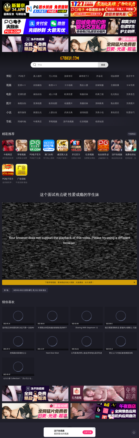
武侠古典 (68, 112)
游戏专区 (68, 76)
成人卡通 (53, 94)
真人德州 (37, 76)
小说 (8, 112)
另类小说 (99, 112)
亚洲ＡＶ (22, 85)
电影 (8, 94)
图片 (8, 103)
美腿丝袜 (84, 103)
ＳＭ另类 (130, 85)
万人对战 (53, 76)
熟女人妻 (84, 85)
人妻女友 (53, 112)
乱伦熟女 (115, 94)
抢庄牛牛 (130, 76)
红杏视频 (84, 121)
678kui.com (69, 58)
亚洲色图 (37, 103)
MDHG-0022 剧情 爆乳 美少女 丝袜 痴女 (29, 290)
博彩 (8, 76)
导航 (8, 121)
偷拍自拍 (37, 94)
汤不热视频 (68, 121)
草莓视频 (53, 121)
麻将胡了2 (84, 76)
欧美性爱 (68, 94)
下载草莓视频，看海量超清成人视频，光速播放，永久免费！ (90, 282)
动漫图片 (68, 103)
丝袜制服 (99, 85)
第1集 (6, 290)
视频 (8, 85)
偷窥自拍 (22, 103)
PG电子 (22, 76)
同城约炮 (22, 121)
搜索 (103, 64)
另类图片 (130, 103)
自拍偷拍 (37, 85)
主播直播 (115, 85)
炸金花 (99, 76)
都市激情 (22, 112)
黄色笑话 (115, 112)
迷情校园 (84, 112)
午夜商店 (37, 121)
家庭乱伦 (37, 112)
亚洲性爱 (22, 94)
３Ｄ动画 (68, 85)
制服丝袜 (84, 94)
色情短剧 (99, 121)
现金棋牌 (115, 76)
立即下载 (87, 432)
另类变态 (130, 94)
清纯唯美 (99, 103)
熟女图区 (115, 103)
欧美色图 (53, 103)
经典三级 (99, 94)
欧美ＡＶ (53, 85)
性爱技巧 (130, 112)
